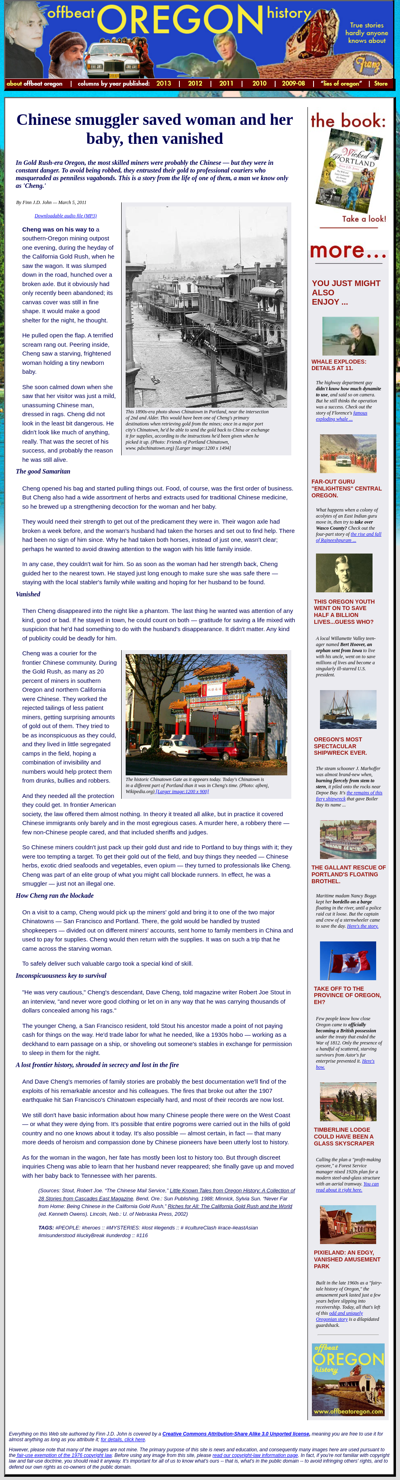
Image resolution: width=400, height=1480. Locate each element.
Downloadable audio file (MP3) (66, 216)
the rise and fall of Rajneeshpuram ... (348, 537)
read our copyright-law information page (255, 1455)
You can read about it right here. (347, 1187)
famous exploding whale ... (341, 416)
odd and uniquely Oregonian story (339, 1316)
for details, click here (123, 1439)
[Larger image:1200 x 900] (181, 791)
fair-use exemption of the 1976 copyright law (64, 1455)
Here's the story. (363, 926)
